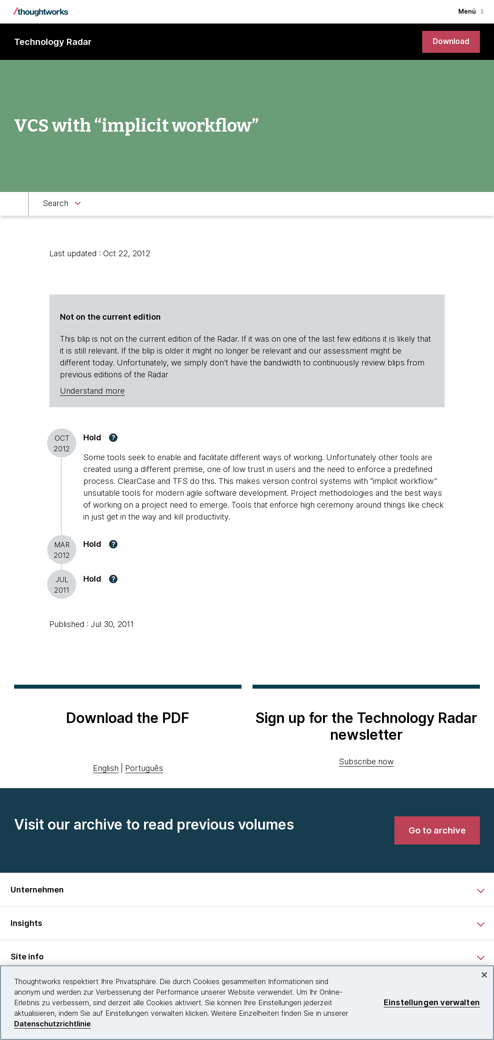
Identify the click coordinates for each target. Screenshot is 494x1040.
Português (144, 769)
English (106, 769)
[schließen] (484, 975)
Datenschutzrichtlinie (52, 1023)
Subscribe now (366, 762)
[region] (247, 1002)
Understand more (92, 391)
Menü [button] (470, 11)
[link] (450, 42)
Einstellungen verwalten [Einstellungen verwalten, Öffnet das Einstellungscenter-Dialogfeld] (432, 1002)
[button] (113, 438)
